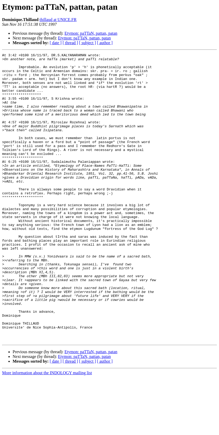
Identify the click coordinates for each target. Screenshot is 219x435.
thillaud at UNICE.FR (58, 19)
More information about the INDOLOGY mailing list (47, 430)
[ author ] (105, 43)
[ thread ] (70, 43)
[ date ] (56, 43)
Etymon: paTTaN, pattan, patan (90, 33)
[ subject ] (87, 43)
